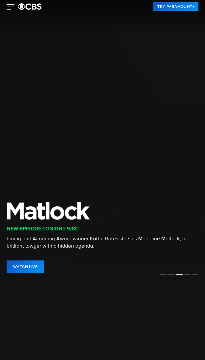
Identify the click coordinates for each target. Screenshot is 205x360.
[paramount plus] (29, 6)
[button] (10, 7)
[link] (175, 6)
